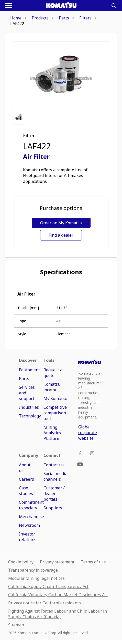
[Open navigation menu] (8, 5)
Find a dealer (61, 235)
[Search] (114, 6)
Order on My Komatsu (61, 223)
